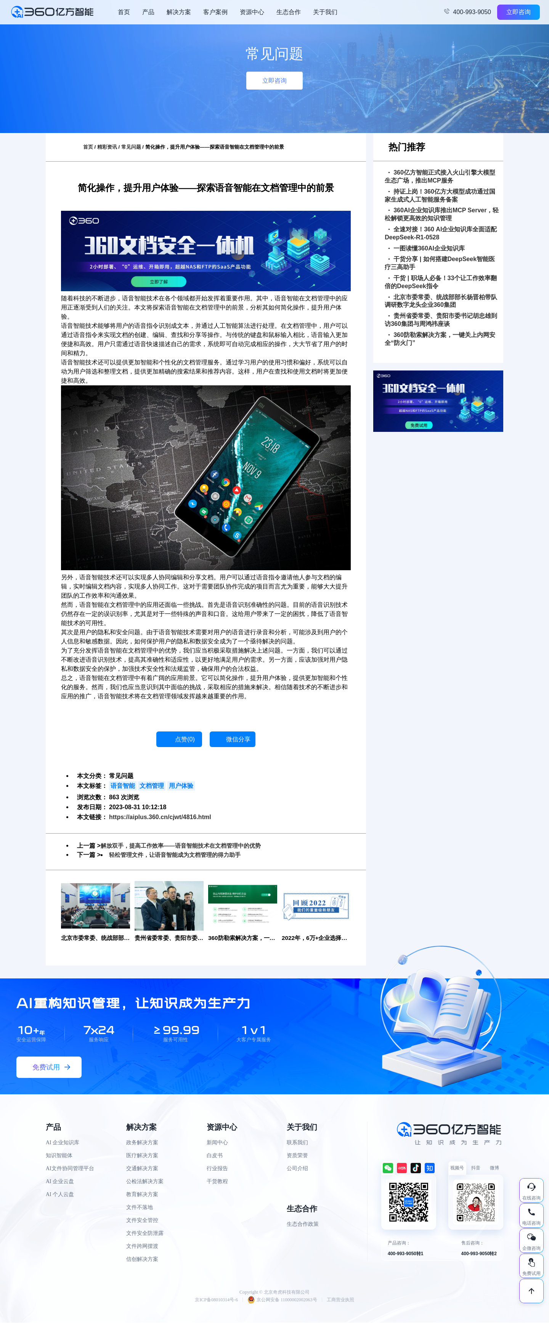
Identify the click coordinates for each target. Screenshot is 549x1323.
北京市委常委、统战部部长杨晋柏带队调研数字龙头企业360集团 (441, 301)
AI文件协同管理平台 (70, 1169)
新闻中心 (217, 1143)
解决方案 (179, 12)
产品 (148, 12)
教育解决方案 (142, 1195)
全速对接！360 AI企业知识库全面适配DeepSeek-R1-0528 (441, 233)
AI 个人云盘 (60, 1195)
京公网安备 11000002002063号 (282, 1300)
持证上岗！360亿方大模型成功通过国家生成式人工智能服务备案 (440, 195)
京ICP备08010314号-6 (216, 1300)
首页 (124, 12)
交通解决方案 (142, 1169)
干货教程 (217, 1182)
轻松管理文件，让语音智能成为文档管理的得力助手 (179, 855)
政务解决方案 (142, 1143)
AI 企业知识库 (62, 1143)
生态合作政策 (303, 1224)
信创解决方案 (142, 1259)
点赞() (185, 739)
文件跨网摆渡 (142, 1246)
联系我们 (297, 1143)
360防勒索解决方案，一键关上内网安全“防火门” (440, 339)
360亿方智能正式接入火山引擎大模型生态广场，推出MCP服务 (440, 176)
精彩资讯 (107, 147)
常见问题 (131, 147)
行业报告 (217, 1169)
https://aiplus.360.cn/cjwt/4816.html (160, 817)
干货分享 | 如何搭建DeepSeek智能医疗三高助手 (440, 263)
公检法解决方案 (145, 1182)
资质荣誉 (297, 1156)
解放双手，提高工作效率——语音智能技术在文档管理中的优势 (186, 845)
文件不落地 (139, 1208)
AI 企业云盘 (60, 1182)
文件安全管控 (142, 1221)
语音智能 (123, 786)
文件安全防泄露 (145, 1233)
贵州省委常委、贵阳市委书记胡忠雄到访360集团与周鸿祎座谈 (441, 320)
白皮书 (215, 1156)
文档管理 (152, 786)
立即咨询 (518, 12)
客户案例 (215, 12)
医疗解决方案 (142, 1156)
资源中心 (252, 12)
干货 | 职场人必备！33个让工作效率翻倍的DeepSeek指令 (441, 282)
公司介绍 (297, 1169)
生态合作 (288, 12)
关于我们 (325, 12)
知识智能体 (59, 1156)
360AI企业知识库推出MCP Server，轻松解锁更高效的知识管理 (442, 214)
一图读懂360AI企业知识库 (426, 248)
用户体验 (181, 786)
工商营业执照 (340, 1300)
